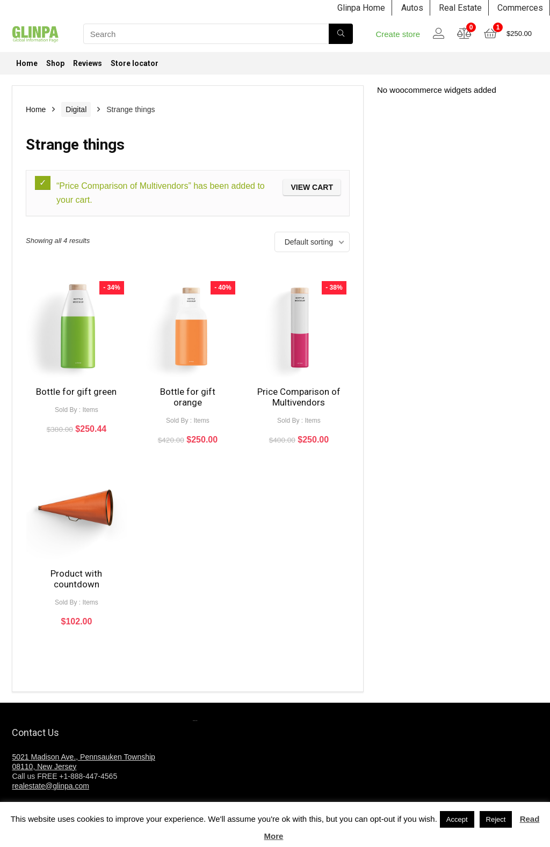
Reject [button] (496, 819)
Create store (397, 34)
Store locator (134, 63)
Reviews (87, 63)
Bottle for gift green (76, 391)
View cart (312, 187)
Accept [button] (457, 819)
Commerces (520, 8)
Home (27, 63)
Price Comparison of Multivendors (299, 397)
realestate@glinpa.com (50, 786)
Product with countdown (76, 579)
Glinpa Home (361, 8)
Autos (412, 8)
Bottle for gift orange (187, 397)
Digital (76, 109)
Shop (55, 63)
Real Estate (460, 8)
